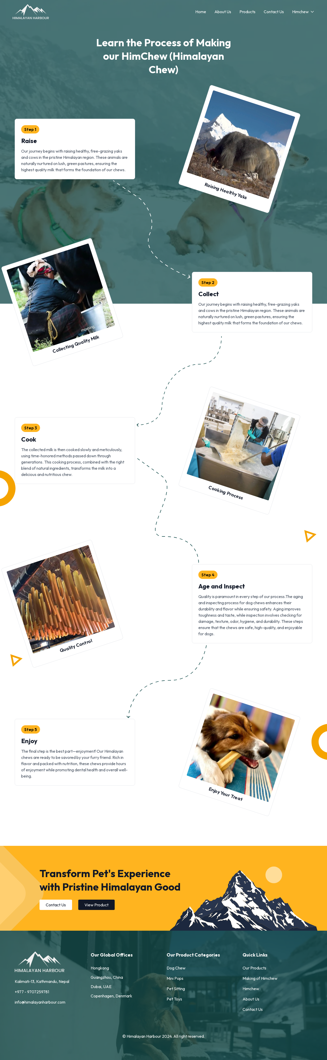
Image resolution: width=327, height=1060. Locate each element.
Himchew (303, 11)
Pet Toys (174, 999)
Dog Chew (176, 968)
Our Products (254, 968)
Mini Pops (175, 978)
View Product (96, 905)
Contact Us (274, 11)
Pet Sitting (176, 988)
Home (200, 11)
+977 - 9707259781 (32, 991)
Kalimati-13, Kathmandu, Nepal (42, 981)
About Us (222, 11)
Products (247, 11)
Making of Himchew (260, 978)
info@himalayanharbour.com (40, 1002)
